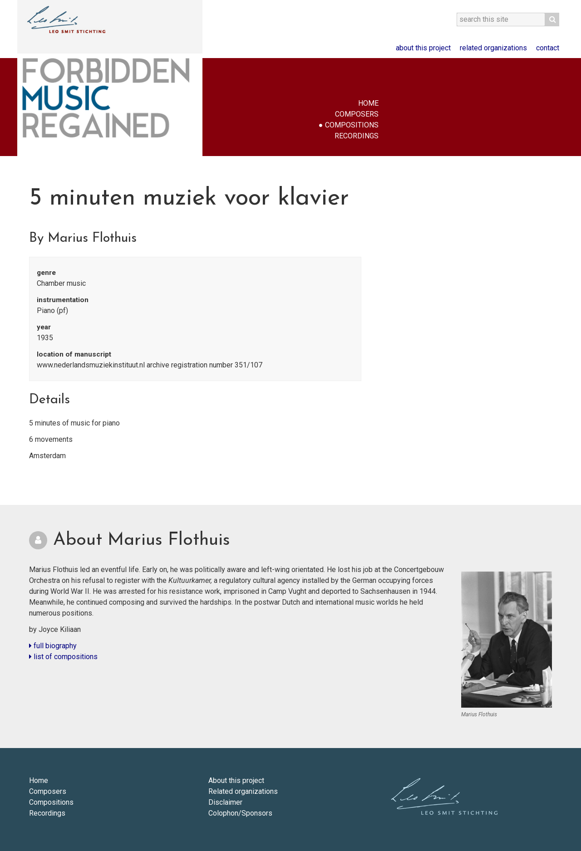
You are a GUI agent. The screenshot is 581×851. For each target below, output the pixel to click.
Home (368, 103)
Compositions (352, 125)
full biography (53, 645)
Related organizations (493, 48)
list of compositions (63, 656)
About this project (423, 48)
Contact (547, 48)
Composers (357, 114)
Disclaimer (225, 802)
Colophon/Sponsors (240, 813)
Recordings (357, 136)
